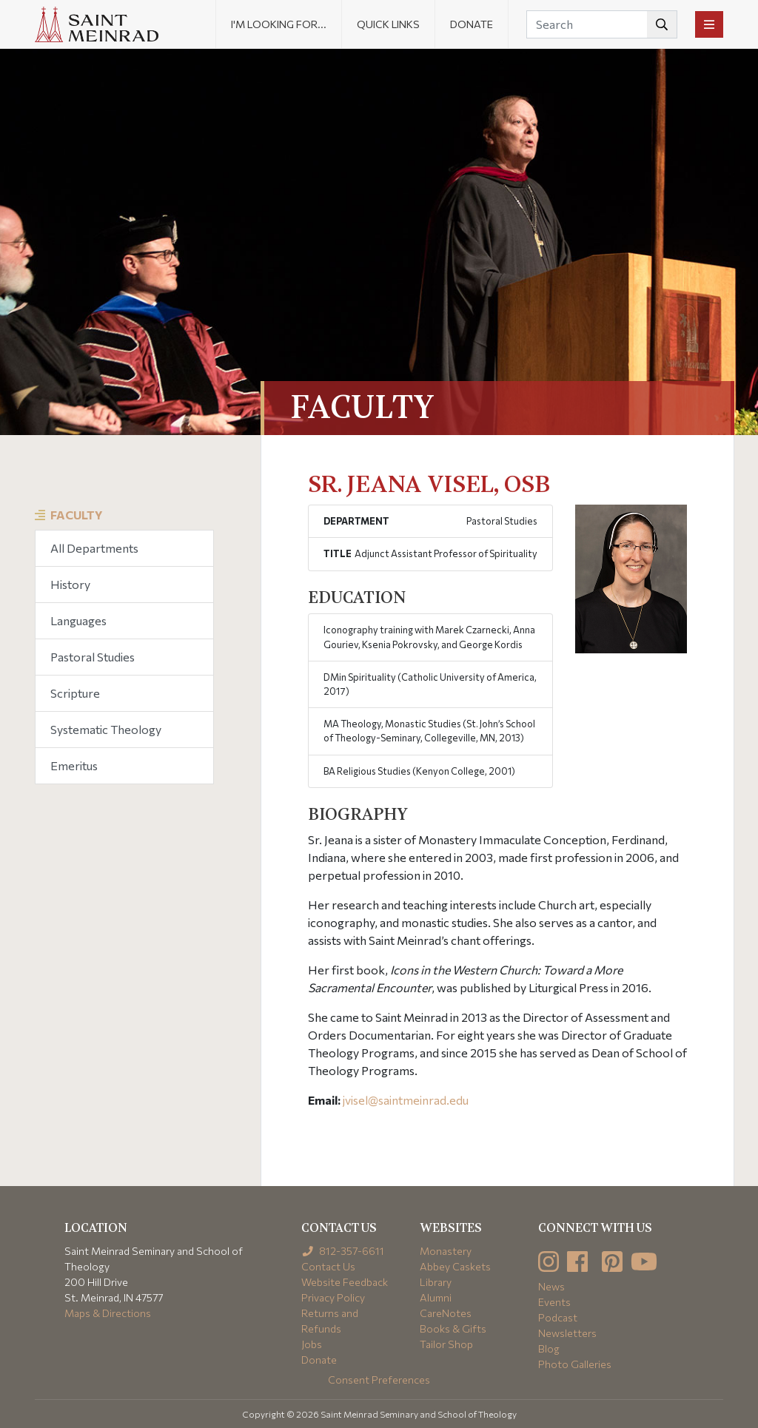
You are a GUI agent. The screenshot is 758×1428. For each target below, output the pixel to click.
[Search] (601, 24)
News (551, 1286)
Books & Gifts (453, 1328)
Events (554, 1302)
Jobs (311, 1344)
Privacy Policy (333, 1297)
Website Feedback (344, 1282)
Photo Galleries (574, 1364)
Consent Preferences (379, 1379)
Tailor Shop (446, 1344)
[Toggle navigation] (709, 24)
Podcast (557, 1317)
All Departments (94, 548)
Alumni (436, 1297)
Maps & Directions (107, 1313)
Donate (471, 24)
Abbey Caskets (455, 1266)
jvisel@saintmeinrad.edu (406, 1100)
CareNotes (446, 1313)
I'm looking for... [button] (278, 24)
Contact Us (328, 1266)
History (70, 584)
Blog (549, 1348)
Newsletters (567, 1333)
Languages (78, 620)
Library (436, 1282)
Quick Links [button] (388, 24)
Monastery (446, 1251)
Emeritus (74, 765)
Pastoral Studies (92, 657)
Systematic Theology (105, 729)
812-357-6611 (343, 1251)
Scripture (75, 693)
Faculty (76, 515)
